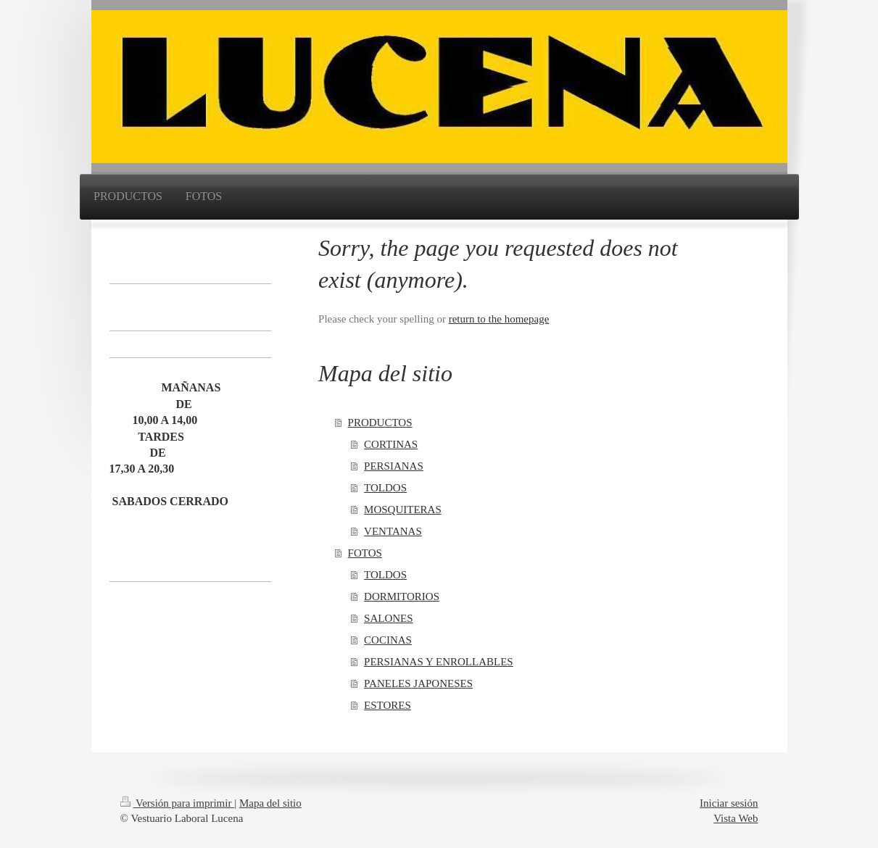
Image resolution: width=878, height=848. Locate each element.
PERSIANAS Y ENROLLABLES (438, 662)
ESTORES (387, 705)
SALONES (388, 618)
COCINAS (388, 640)
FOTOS (365, 553)
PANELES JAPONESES (418, 683)
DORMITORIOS (401, 596)
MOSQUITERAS (403, 509)
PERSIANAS (393, 466)
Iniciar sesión (729, 803)
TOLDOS (385, 488)
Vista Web (735, 818)
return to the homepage (499, 319)
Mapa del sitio (270, 803)
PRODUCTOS (380, 422)
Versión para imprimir (177, 803)
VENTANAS (393, 531)
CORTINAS (391, 444)
